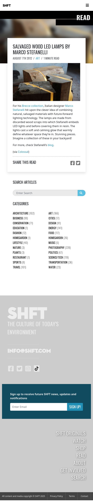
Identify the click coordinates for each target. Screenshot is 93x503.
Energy (55, 228)
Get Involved (73, 470)
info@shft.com (29, 351)
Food (54, 233)
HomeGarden (21, 238)
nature (18, 248)
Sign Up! (75, 406)
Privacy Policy (56, 496)
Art (38, 58)
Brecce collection (32, 106)
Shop (81, 448)
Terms (72, 496)
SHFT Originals (71, 433)
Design (55, 223)
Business (20, 218)
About (79, 462)
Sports (19, 262)
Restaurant (21, 257)
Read (81, 455)
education (20, 228)
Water (54, 267)
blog (51, 145)
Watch (79, 440)
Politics (56, 252)
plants (18, 252)
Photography (60, 248)
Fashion (19, 233)
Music (54, 243)
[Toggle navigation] (87, 5)
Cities (54, 218)
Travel (19, 267)
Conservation (23, 223)
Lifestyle (20, 243)
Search (78, 477)
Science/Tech (59, 257)
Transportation (60, 262)
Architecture (23, 213)
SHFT (7, 5)
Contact (84, 496)
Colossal (23, 152)
